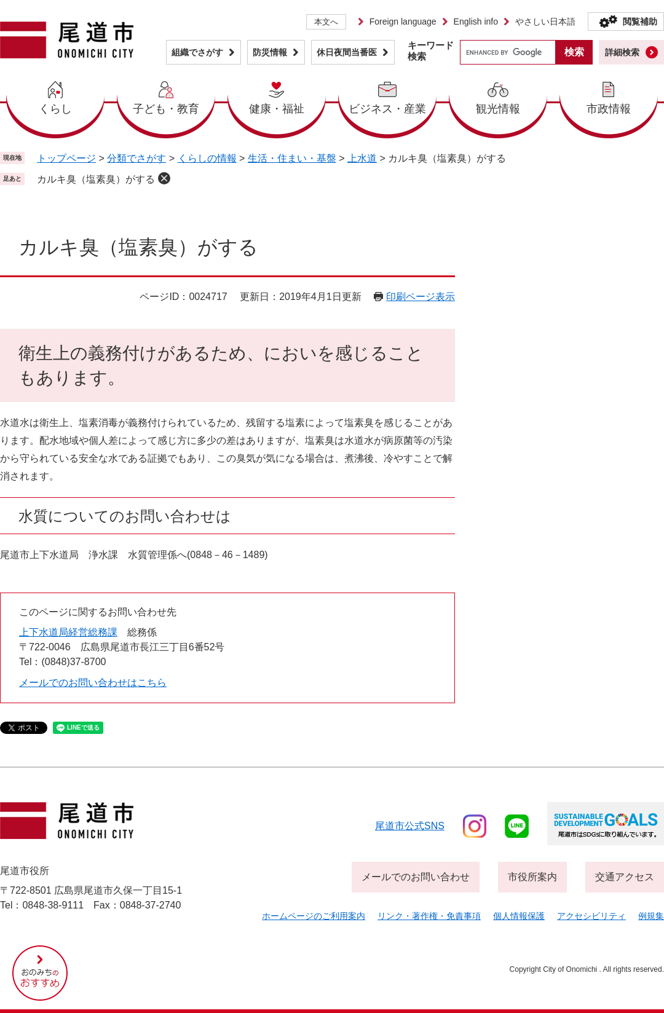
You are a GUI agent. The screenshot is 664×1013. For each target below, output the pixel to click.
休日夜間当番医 (347, 52)
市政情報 (609, 109)
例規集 (651, 916)
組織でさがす (197, 52)
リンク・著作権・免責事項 (429, 916)
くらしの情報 (207, 158)
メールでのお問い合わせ (416, 877)
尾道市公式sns (410, 826)
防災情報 (270, 52)
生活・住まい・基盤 (292, 158)
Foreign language (403, 21)
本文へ (326, 21)
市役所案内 (532, 877)
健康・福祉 (276, 109)
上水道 (362, 158)
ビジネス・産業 (387, 109)
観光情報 (498, 109)
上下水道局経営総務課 (68, 632)
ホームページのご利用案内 (313, 916)
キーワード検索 (431, 50)
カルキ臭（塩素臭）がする (96, 179)
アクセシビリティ (591, 916)
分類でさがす (136, 158)
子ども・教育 (166, 109)
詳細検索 (622, 52)
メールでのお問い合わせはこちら (93, 682)
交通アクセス (624, 877)
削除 (164, 178)
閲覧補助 (640, 21)
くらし (55, 109)
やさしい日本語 (545, 21)
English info (476, 21)
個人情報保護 (519, 916)
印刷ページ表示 (420, 296)
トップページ (66, 158)
